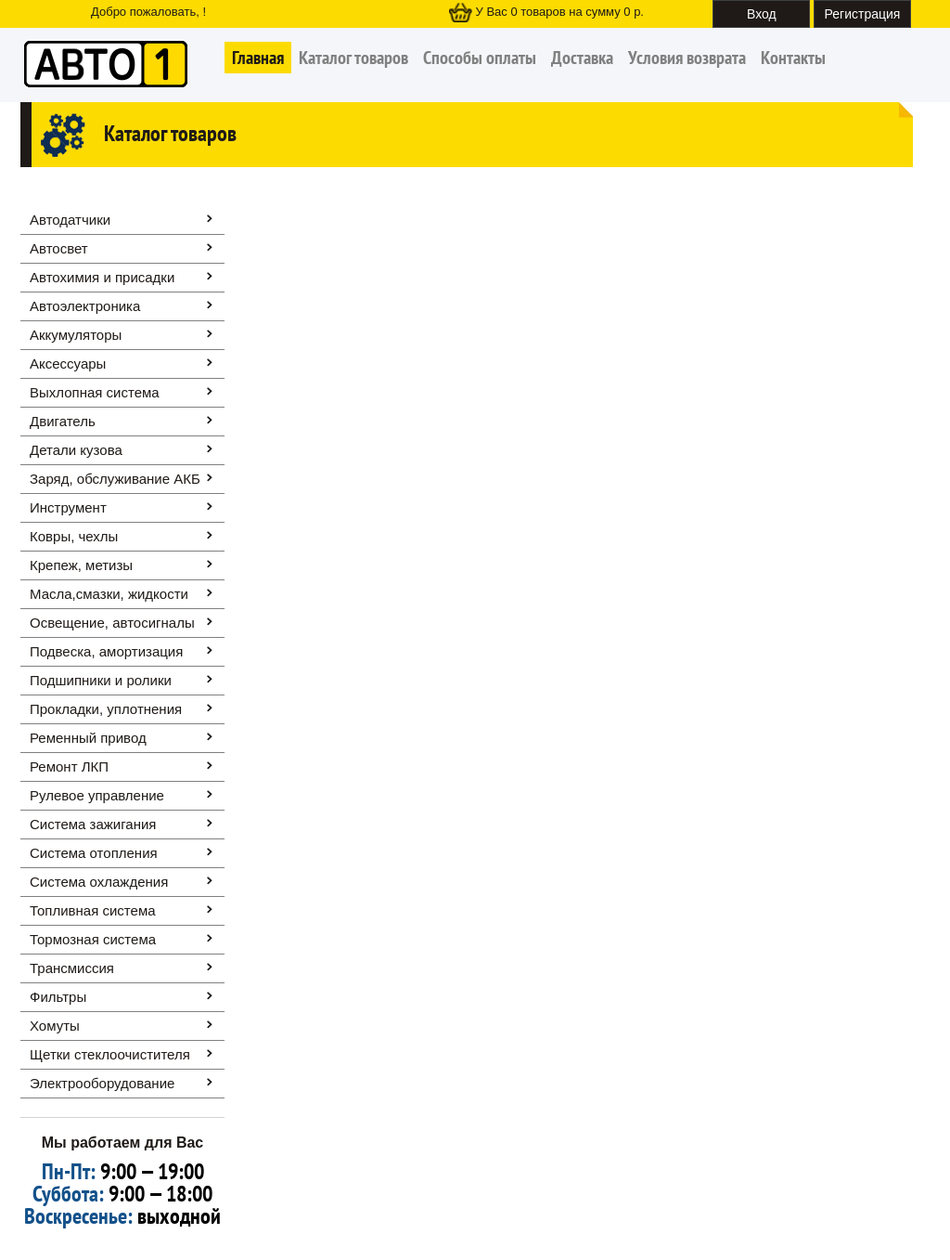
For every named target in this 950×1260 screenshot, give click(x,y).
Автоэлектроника (85, 306)
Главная (258, 57)
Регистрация (863, 13)
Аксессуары (68, 363)
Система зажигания (93, 824)
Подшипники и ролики (101, 680)
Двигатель (63, 421)
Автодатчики (70, 219)
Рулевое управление (97, 795)
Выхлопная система (95, 392)
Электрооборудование (102, 1083)
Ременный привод (88, 738)
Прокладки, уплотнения (106, 709)
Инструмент (68, 507)
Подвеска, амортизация (106, 651)
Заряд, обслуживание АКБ (115, 479)
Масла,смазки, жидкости (109, 594)
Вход (762, 13)
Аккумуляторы (76, 335)
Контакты (793, 57)
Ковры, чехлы (74, 536)
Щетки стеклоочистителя (110, 1054)
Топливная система (93, 910)
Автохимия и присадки (102, 277)
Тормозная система (93, 939)
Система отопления (94, 853)
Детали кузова (76, 450)
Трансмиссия (72, 968)
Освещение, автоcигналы (112, 622)
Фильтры (58, 997)
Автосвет (59, 248)
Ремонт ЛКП (69, 766)
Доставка (582, 57)
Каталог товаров (353, 57)
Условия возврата (687, 57)
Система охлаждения (99, 882)
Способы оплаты (479, 57)
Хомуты (55, 1025)
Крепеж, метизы (81, 565)
